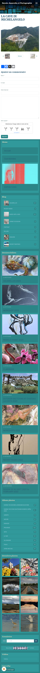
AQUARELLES (20, 203)
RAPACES (20, 523)
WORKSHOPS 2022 (11, 430)
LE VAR (20, 536)
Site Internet (4, 90)
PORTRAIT (20, 227)
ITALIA (20, 545)
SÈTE (20, 532)
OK (36, 641)
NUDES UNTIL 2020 (20, 214)
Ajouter (4, 136)
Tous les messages (8, 669)
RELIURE (20, 231)
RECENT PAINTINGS (20, 244)
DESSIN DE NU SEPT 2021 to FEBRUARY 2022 (16, 490)
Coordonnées (10, 159)
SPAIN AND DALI (20, 549)
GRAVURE (20, 237)
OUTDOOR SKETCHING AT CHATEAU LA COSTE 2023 (19, 400)
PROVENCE (20, 528)
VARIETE (20, 515)
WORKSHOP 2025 (11, 310)
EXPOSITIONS (10, 187)
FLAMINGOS (8, 369)
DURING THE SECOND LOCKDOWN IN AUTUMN (20, 505)
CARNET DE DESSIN (20, 221)
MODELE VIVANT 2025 (13, 340)
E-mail (3, 83)
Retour (20, 56)
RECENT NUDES (20, 209)
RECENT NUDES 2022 (13, 460)
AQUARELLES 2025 (12, 281)
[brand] (17, 3)
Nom (2, 75)
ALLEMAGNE (20, 540)
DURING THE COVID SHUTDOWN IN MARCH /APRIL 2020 (20, 510)
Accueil (7, 151)
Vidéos (6, 659)
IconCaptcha (16, 132)
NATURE (20, 519)
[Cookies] (4, 669)
